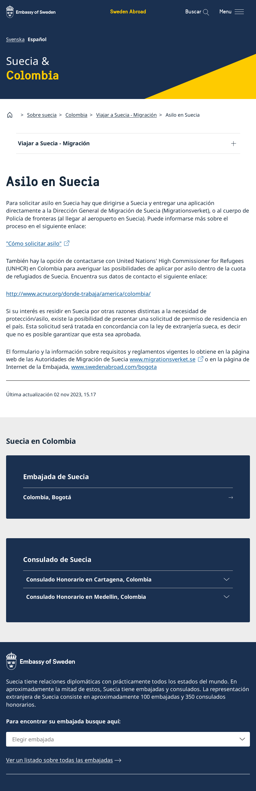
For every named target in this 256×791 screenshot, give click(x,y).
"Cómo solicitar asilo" (33, 243)
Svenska (15, 39)
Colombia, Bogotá (47, 497)
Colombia (76, 114)
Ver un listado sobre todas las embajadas (59, 760)
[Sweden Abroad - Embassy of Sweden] (36, 11)
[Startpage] (12, 115)
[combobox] (128, 739)
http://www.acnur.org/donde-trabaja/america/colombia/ (78, 293)
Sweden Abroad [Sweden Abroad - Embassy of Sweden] (128, 11)
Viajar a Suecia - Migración (126, 114)
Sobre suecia (42, 114)
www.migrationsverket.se (162, 359)
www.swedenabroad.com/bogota (114, 366)
